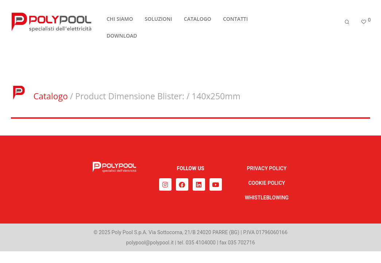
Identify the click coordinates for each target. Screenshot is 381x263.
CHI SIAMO (120, 19)
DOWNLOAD (122, 36)
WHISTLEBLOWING (267, 198)
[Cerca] (347, 22)
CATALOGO (197, 19)
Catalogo (51, 96)
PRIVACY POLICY (266, 168)
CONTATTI (235, 19)
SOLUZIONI (158, 19)
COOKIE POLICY (266, 183)
